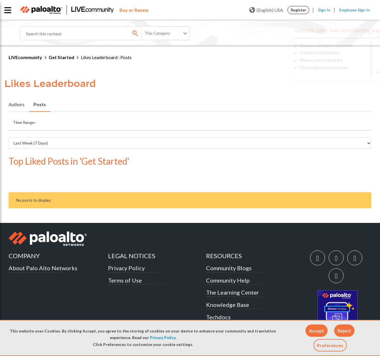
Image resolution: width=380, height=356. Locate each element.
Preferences (330, 345)
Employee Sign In (354, 9)
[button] (316, 330)
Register (298, 9)
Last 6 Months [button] (238, 120)
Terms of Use (125, 261)
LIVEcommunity (25, 57)
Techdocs (218, 298)
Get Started (61, 57)
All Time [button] (295, 120)
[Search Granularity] (166, 33)
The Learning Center (232, 274)
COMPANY (24, 237)
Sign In (324, 9)
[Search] (89, 33)
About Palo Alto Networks (43, 249)
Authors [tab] (16, 104)
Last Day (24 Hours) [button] (69, 120)
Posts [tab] (40, 104)
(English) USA (266, 10)
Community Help (228, 261)
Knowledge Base (227, 286)
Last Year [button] (269, 120)
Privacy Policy (162, 337)
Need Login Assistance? (346, 72)
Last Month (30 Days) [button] (160, 120)
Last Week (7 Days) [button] (114, 120)
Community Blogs (229, 249)
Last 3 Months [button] (202, 120)
